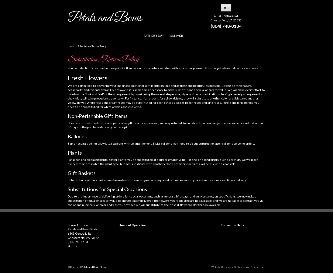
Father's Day (154, 35)
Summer (176, 35)
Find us (72, 246)
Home (71, 46)
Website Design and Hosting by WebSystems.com (238, 267)
